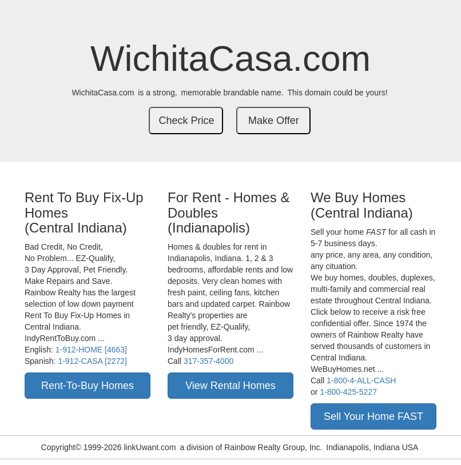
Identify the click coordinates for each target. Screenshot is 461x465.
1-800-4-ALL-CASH (361, 380)
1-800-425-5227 (348, 391)
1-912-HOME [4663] (91, 349)
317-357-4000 (208, 361)
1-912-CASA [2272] (92, 361)
